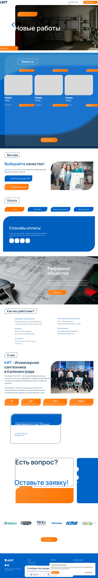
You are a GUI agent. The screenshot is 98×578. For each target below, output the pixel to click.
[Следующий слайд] (94, 523)
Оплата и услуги (32, 562)
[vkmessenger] (8, 565)
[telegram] (6, 565)
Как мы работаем (32, 565)
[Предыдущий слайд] (3, 523)
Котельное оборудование (57, 562)
